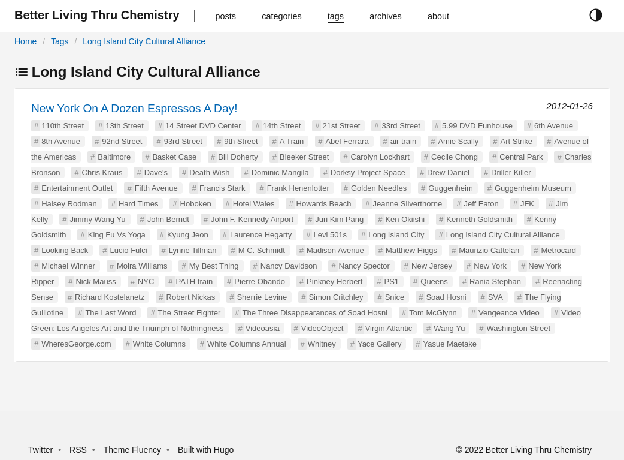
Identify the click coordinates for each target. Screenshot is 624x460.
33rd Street (401, 125)
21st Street (341, 125)
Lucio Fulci (128, 250)
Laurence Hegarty (261, 234)
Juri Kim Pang (339, 219)
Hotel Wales (254, 203)
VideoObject (322, 328)
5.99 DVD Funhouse (477, 125)
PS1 (391, 281)
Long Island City (396, 234)
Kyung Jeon (187, 234)
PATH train (194, 281)
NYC (146, 281)
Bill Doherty (238, 156)
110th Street (62, 125)
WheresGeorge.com (76, 343)
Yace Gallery (379, 343)
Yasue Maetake (450, 343)
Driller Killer (511, 172)
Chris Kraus (102, 172)
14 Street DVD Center (203, 125)
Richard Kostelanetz (109, 297)
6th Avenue (553, 125)
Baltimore (114, 156)
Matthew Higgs (411, 250)
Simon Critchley (335, 297)
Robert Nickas (191, 297)
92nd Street (122, 141)
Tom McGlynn (432, 312)
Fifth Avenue (156, 188)
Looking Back (64, 250)
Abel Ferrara (346, 141)
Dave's (156, 172)
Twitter (40, 450)
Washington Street (518, 328)
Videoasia (263, 328)
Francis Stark (222, 188)
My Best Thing (214, 265)
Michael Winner (68, 265)
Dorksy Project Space (368, 172)
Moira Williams (142, 265)
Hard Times (138, 203)
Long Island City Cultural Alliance (144, 41)
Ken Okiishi (405, 219)
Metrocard (559, 250)
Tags (60, 41)
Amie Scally (458, 141)
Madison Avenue (335, 250)
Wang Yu (449, 328)
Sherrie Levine (262, 297)
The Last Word (110, 312)
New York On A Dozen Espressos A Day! (134, 108)
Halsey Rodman (69, 203)
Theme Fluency (133, 450)
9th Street (241, 141)
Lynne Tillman (193, 250)
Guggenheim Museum (533, 188)
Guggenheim (450, 188)
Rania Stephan (495, 281)
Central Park (521, 156)
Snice (395, 297)
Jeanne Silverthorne (408, 203)
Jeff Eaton (481, 203)
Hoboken (195, 203)
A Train (292, 141)
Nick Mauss (95, 281)
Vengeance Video (509, 312)
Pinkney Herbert (334, 281)
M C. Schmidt (261, 250)
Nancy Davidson (288, 265)
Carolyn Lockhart (380, 156)
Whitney (322, 343)
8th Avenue (60, 141)
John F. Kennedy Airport (252, 219)
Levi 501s (330, 234)
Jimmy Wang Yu (97, 219)
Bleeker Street (304, 156)
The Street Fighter (189, 312)
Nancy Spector (364, 265)
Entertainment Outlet (77, 188)
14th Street (282, 125)
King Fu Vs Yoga (117, 234)
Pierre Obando (259, 281)
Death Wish (209, 172)
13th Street (124, 125)
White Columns (159, 343)
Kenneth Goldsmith (479, 219)
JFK (527, 203)
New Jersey (431, 265)
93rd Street (183, 141)
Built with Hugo (206, 450)
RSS (78, 450)
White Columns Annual (246, 343)
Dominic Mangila (280, 172)
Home (25, 41)
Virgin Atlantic (389, 328)
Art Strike (516, 141)
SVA (495, 297)
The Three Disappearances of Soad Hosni (315, 312)
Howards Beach (324, 203)
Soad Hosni (446, 297)
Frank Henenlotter (298, 188)
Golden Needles (379, 188)
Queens (434, 281)
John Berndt (168, 219)
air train (403, 141)
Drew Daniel (448, 172)
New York (490, 265)
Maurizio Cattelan (489, 250)
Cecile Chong (454, 156)
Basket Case (174, 156)
